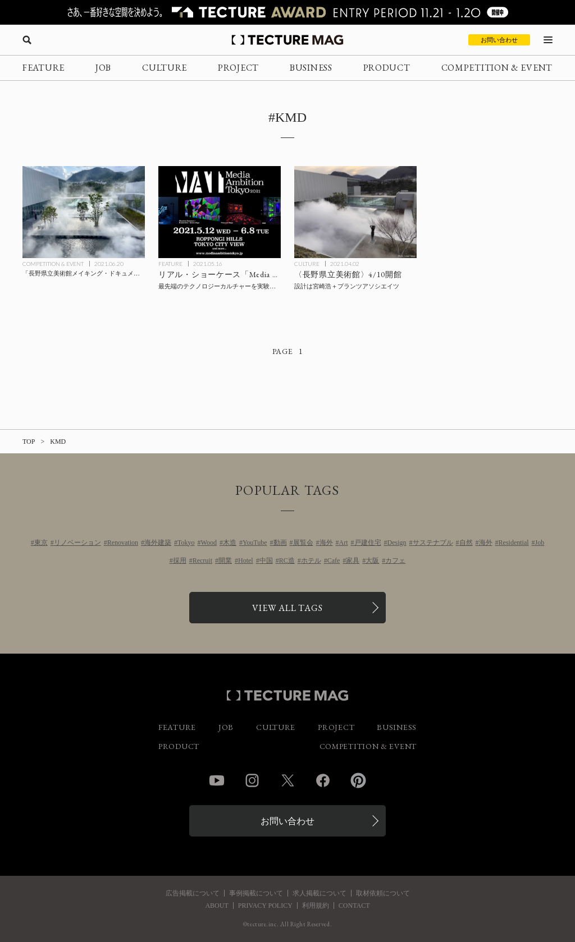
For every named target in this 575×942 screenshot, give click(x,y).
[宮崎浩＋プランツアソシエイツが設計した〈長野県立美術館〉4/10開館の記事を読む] (355, 212)
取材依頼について (383, 893)
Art (343, 542)
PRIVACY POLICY (265, 905)
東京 (41, 542)
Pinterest (358, 780)
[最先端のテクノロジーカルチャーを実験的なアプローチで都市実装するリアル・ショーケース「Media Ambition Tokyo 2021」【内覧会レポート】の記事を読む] (219, 212)
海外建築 (157, 542)
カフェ (395, 560)
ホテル (311, 560)
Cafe (333, 560)
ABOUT (216, 905)
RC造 (287, 560)
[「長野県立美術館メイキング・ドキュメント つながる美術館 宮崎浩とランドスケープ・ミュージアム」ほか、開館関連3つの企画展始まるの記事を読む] (83, 212)
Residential (514, 542)
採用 (179, 560)
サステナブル (433, 542)
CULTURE (164, 67)
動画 (280, 542)
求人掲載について (319, 893)
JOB (103, 67)
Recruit (202, 560)
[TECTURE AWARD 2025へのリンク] (287, 12)
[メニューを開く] (548, 39)
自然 (466, 542)
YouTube (255, 542)
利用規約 (315, 905)
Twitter (287, 780)
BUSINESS (311, 67)
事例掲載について (256, 893)
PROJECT (238, 67)
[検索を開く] (26, 39)
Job (540, 542)
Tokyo (186, 542)
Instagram (252, 780)
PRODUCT (386, 67)
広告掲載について (193, 893)
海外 (326, 542)
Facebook (323, 780)
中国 (266, 560)
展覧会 (303, 542)
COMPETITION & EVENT (497, 67)
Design (397, 542)
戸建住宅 (367, 542)
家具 (352, 560)
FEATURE (43, 67)
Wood (209, 542)
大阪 (372, 560)
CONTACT (354, 905)
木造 (229, 542)
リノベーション (77, 542)
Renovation (122, 542)
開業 (225, 560)
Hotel (245, 560)
